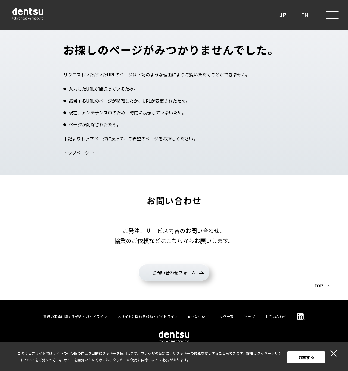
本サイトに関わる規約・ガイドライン (147, 316)
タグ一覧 (226, 316)
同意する (306, 357)
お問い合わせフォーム (174, 272)
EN (305, 15)
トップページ (76, 152)
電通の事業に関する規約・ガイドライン (75, 316)
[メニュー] (331, 15)
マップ (249, 316)
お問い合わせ (276, 316)
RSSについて (198, 316)
